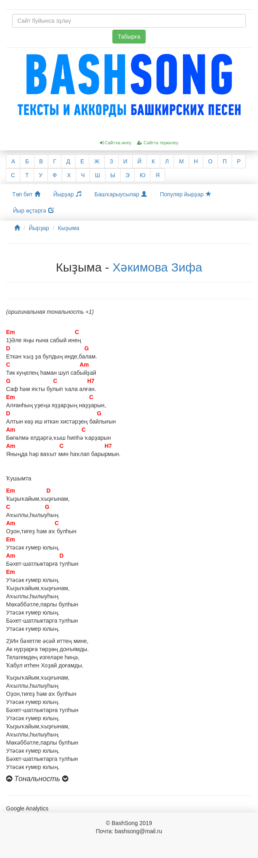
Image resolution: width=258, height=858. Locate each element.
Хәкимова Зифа (157, 267)
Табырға (129, 36)
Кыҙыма (69, 228)
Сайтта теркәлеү (157, 142)
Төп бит (26, 194)
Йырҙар (67, 194)
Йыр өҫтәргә (33, 210)
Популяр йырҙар (185, 194)
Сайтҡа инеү (115, 142)
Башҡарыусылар (121, 194)
